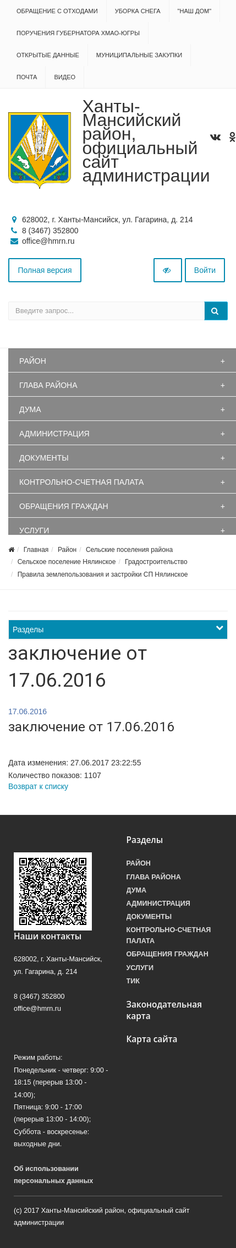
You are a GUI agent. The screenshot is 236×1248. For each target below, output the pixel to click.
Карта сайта (152, 1039)
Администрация (54, 433)
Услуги (34, 530)
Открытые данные (48, 55)
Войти (205, 270)
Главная (36, 550)
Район (32, 361)
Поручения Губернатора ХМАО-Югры (78, 33)
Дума (30, 409)
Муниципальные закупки (139, 55)
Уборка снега (138, 11)
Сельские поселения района (129, 550)
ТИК (133, 981)
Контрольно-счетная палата (81, 482)
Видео (64, 77)
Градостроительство (156, 562)
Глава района (48, 385)
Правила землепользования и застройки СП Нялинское (103, 574)
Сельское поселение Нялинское (67, 562)
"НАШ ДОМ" (195, 11)
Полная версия (45, 270)
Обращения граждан (63, 506)
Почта (27, 77)
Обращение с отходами (57, 11)
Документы (44, 457)
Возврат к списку (38, 786)
